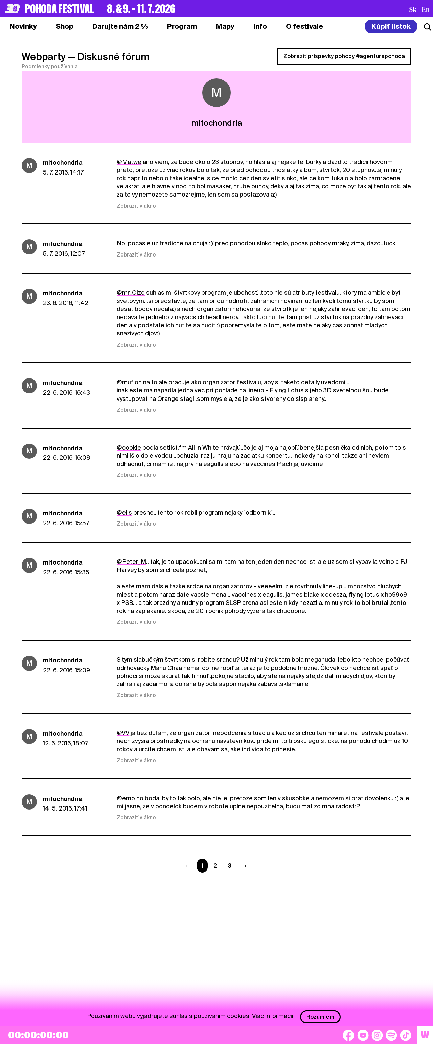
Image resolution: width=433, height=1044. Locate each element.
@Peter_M (131, 561)
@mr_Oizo (131, 292)
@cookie (129, 447)
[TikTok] (405, 1035)
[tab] (64, 26)
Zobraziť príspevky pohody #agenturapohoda (344, 56)
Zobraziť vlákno (136, 206)
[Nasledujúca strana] (244, 866)
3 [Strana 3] (229, 865)
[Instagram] (377, 1035)
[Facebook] (348, 1035)
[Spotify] (391, 1035)
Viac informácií (272, 1015)
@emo (126, 798)
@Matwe (129, 161)
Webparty (44, 56)
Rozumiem (320, 1017)
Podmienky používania (50, 67)
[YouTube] (363, 1035)
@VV (123, 732)
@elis (124, 512)
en (425, 9)
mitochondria (63, 162)
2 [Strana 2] (215, 865)
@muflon (129, 382)
